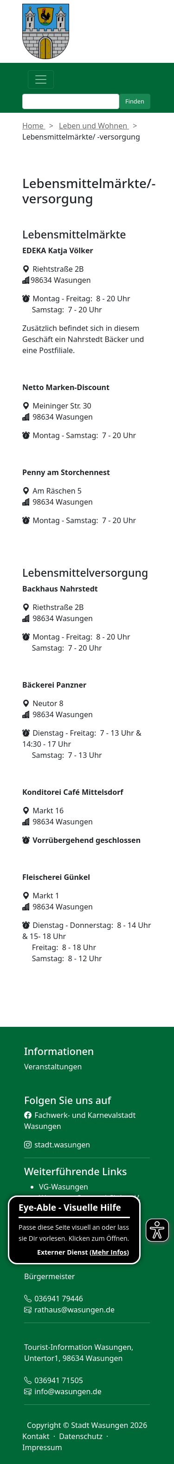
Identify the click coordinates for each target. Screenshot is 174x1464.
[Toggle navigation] (41, 79)
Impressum (42, 1447)
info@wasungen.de (67, 1391)
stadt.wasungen (62, 1145)
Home (33, 126)
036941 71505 (58, 1380)
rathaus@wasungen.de (74, 1310)
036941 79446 (58, 1298)
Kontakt (37, 1436)
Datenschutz (81, 1436)
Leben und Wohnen (94, 126)
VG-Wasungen (63, 1187)
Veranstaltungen (53, 1066)
